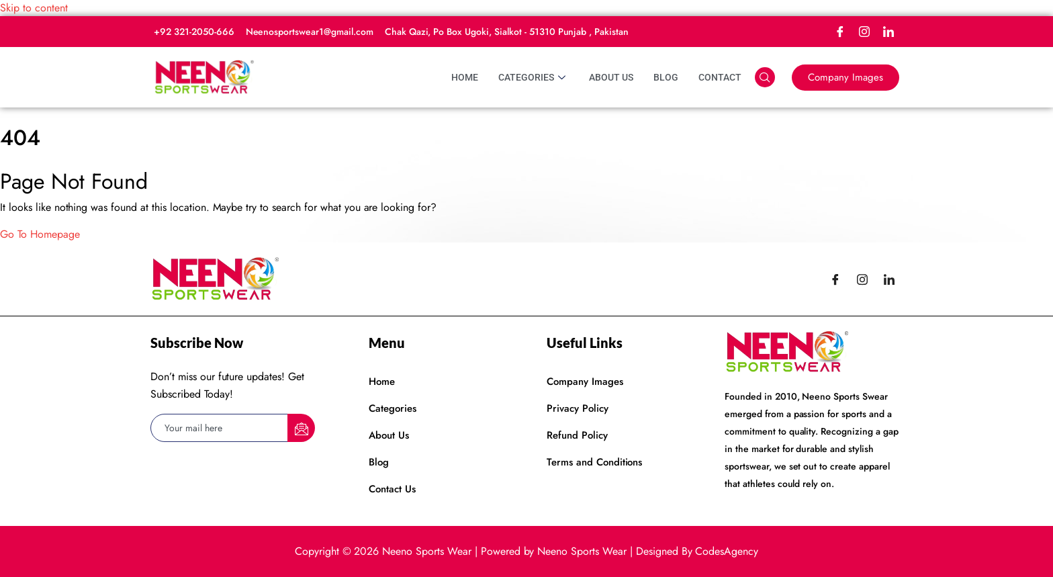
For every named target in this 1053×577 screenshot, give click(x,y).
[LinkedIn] (888, 31)
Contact (719, 77)
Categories (533, 77)
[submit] (301, 428)
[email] (219, 428)
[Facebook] (840, 31)
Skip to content (34, 7)
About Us (611, 77)
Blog (665, 77)
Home (464, 77)
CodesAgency (726, 551)
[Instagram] (864, 31)
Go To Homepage (40, 234)
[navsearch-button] (765, 77)
